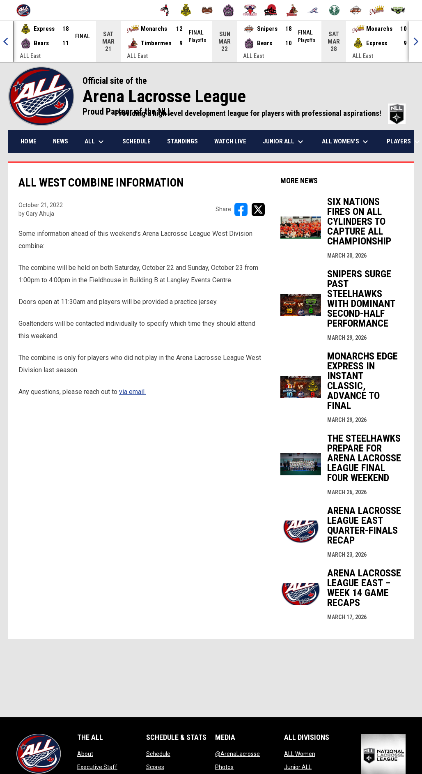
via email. (132, 392)
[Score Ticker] (211, 41)
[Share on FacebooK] (241, 209)
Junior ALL (298, 767)
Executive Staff (97, 767)
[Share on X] (258, 209)
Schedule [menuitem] (136, 141)
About (85, 754)
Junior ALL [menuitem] (284, 142)
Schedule (158, 754)
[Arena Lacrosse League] (26, 10)
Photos (224, 767)
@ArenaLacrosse (237, 754)
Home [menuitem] (29, 141)
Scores (155, 767)
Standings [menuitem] (182, 141)
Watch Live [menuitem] (230, 141)
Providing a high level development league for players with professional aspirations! (260, 113)
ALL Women (299, 754)
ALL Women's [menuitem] (346, 142)
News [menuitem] (60, 141)
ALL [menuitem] (95, 142)
